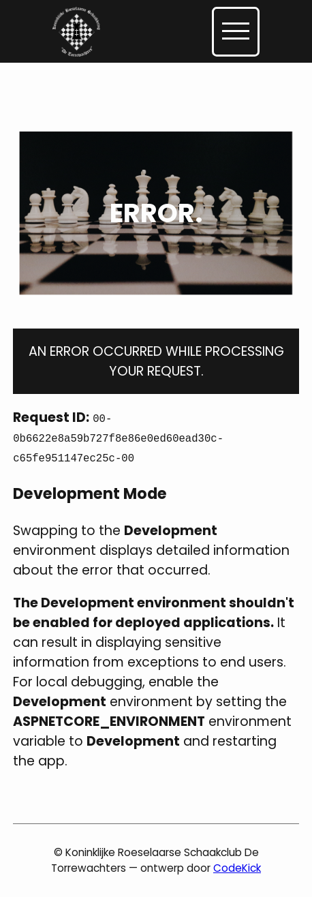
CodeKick (237, 868)
